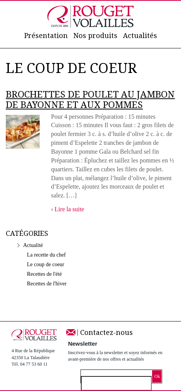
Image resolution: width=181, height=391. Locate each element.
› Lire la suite (67, 209)
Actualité (33, 245)
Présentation (46, 35)
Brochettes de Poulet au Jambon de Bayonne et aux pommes (90, 99)
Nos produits (95, 35)
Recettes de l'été (44, 274)
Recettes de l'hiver (47, 284)
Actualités (140, 35)
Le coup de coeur (45, 264)
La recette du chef (46, 255)
